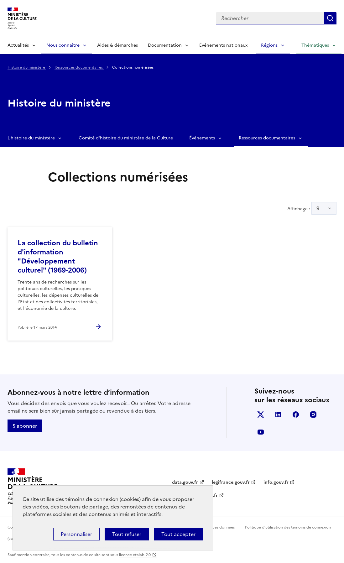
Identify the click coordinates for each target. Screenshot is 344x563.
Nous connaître (63, 45)
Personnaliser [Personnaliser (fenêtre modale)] (76, 534)
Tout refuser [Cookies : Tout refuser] (126, 534)
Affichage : (311, 208)
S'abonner (25, 426)
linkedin (278, 414)
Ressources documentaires (79, 67)
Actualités (18, 45)
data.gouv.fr (185, 482)
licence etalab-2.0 (135, 555)
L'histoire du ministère (31, 138)
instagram (313, 414)
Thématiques (315, 45)
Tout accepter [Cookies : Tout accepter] (178, 534)
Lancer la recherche (330, 18)
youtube (260, 432)
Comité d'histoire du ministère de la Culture (126, 138)
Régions (269, 45)
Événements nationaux (223, 45)
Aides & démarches (117, 45)
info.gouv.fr (276, 482)
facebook (295, 414)
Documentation (165, 45)
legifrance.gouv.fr (231, 482)
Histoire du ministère (27, 67)
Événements (202, 138)
